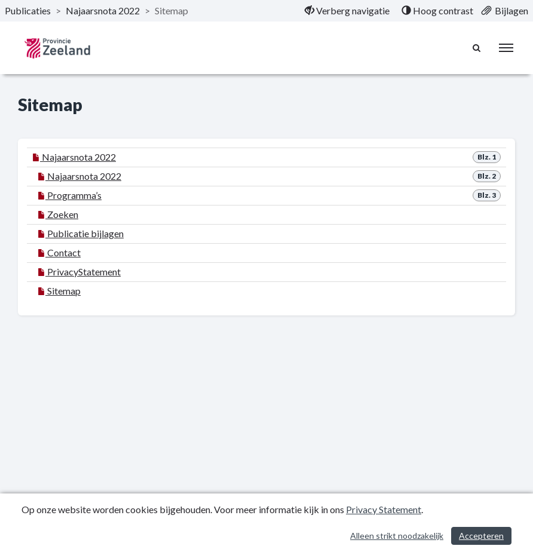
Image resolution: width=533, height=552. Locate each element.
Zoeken (58, 214)
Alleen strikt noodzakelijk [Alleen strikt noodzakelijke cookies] (396, 535)
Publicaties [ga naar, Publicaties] (28, 10)
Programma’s (70, 195)
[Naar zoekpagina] (477, 48)
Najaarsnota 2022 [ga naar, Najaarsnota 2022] (103, 10)
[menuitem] (347, 11)
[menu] (506, 48)
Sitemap (59, 290)
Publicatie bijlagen (81, 233)
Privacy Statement (383, 509)
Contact (59, 252)
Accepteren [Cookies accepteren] (481, 535)
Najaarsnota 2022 (74, 156)
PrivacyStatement (79, 271)
